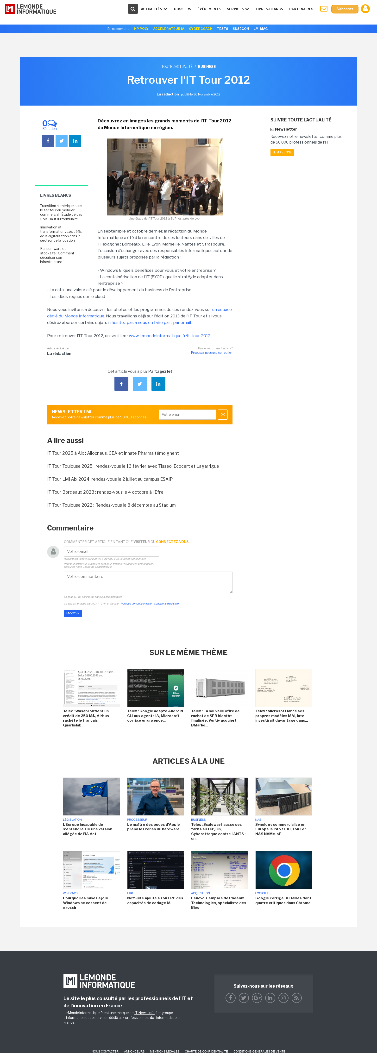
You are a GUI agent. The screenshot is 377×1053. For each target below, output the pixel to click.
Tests (222, 29)
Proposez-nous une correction (211, 352)
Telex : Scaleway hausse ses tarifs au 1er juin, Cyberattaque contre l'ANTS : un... (218, 831)
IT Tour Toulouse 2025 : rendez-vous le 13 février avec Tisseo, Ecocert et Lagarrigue (133, 466)
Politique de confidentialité (136, 603)
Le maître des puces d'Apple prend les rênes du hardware (153, 827)
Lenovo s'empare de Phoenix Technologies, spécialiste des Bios (218, 903)
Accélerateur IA (168, 29)
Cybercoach (200, 29)
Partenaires (301, 9)
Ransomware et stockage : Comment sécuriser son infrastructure (57, 255)
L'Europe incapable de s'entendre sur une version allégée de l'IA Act (87, 829)
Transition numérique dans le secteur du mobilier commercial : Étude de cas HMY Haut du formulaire (61, 212)
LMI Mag (261, 29)
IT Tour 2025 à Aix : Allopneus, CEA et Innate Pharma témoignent (113, 453)
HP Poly (141, 29)
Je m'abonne (282, 152)
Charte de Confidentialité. (98, 566)
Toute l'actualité (177, 66)
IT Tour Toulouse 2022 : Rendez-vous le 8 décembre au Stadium (111, 505)
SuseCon (241, 29)
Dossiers (182, 9)
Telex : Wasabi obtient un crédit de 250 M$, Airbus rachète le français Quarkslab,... (86, 718)
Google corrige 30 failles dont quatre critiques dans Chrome (283, 900)
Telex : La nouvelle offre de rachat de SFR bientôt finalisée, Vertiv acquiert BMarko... (215, 718)
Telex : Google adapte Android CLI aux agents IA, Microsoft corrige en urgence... (155, 716)
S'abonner (344, 9)
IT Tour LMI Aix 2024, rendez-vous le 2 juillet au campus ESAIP (110, 479)
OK (223, 414)
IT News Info (144, 1013)
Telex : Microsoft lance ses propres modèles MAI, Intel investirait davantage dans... (281, 716)
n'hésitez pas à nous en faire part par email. (150, 322)
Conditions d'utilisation (167, 603)
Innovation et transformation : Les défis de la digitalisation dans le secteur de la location (61, 233)
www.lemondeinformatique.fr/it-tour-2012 (169, 335)
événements (208, 9)
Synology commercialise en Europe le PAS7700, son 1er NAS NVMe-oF (280, 829)
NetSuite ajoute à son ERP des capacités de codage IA (155, 900)
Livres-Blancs (269, 9)
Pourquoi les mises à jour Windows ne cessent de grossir (85, 903)
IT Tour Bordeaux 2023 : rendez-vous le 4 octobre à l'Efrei (105, 492)
